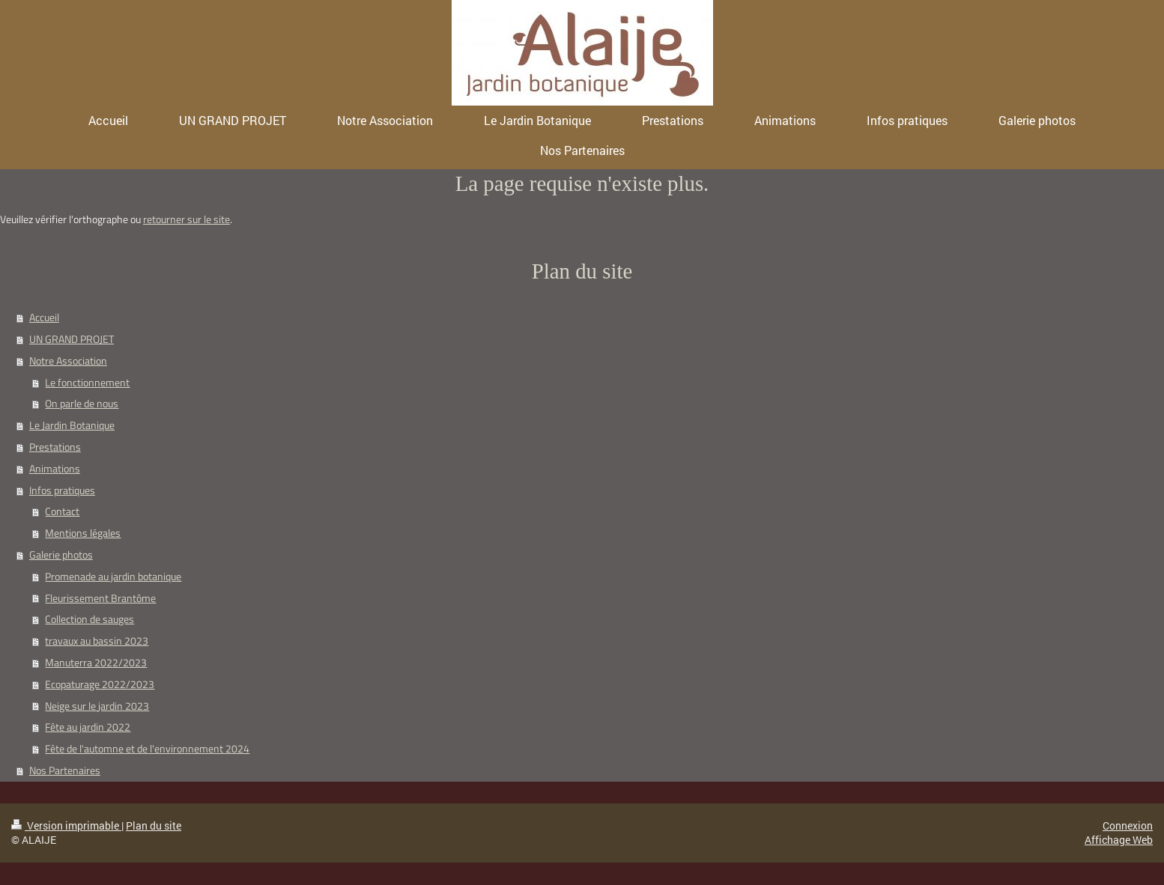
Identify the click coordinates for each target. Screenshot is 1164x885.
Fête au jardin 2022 (87, 727)
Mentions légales (83, 533)
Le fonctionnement (87, 382)
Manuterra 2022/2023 (96, 662)
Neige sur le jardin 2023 (97, 706)
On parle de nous (81, 403)
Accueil (44, 317)
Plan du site (153, 825)
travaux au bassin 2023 (96, 641)
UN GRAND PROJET (71, 339)
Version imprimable (66, 825)
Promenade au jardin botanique (113, 576)
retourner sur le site (186, 219)
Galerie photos (61, 555)
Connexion (1128, 825)
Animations (54, 468)
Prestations (55, 447)
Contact (62, 511)
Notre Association (68, 361)
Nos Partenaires (64, 770)
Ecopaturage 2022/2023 (99, 684)
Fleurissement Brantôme (100, 598)
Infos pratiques (62, 490)
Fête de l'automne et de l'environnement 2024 (147, 748)
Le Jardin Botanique (72, 425)
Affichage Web (1119, 840)
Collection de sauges (89, 619)
